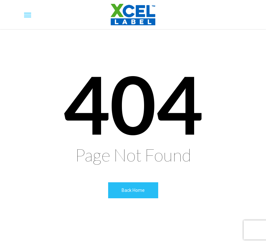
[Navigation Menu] (27, 15)
